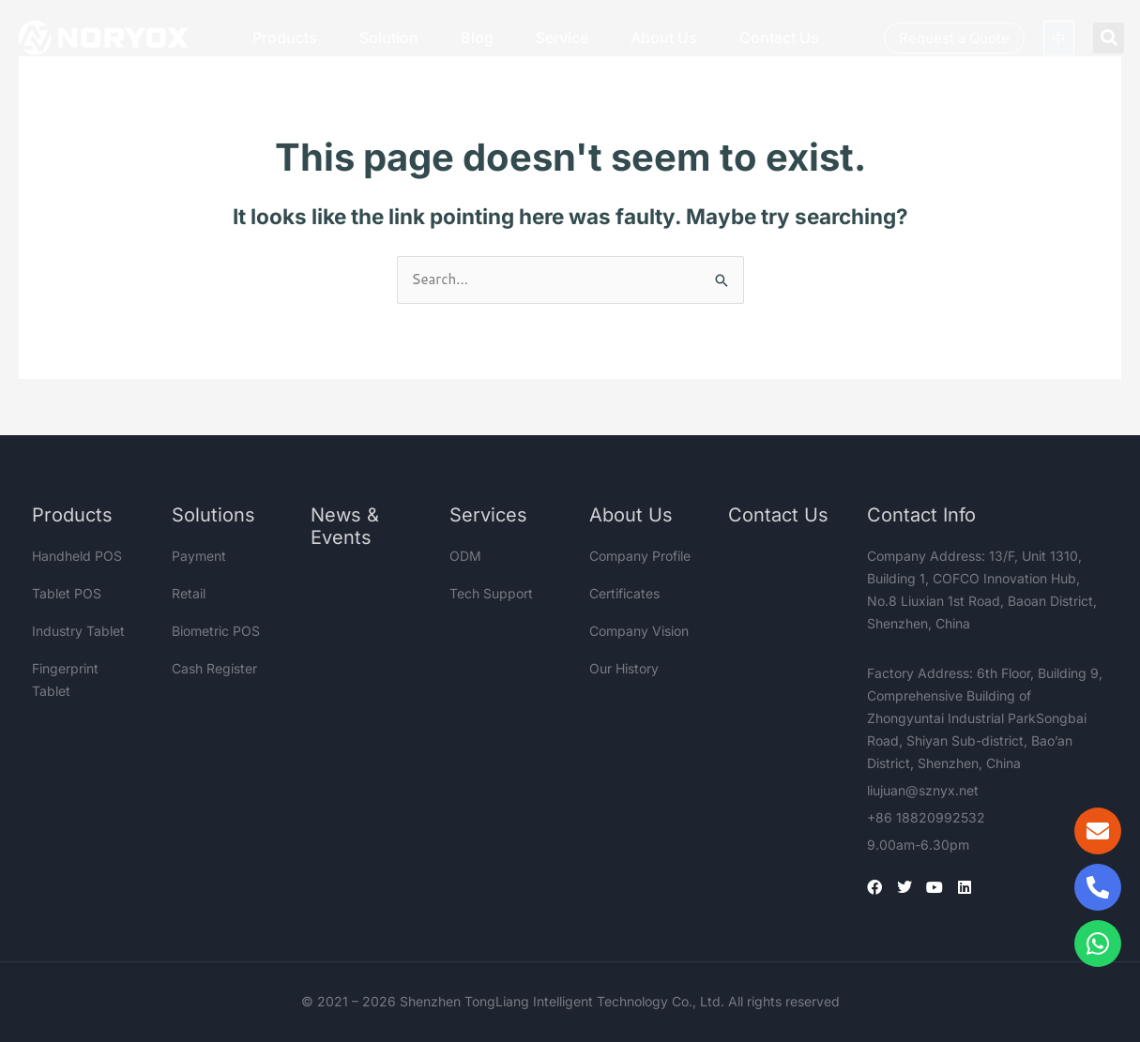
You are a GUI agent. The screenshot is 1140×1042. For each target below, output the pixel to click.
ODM (465, 556)
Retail (188, 593)
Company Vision (639, 631)
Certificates (624, 593)
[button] (1108, 38)
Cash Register (214, 668)
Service (562, 37)
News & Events (345, 526)
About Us (664, 37)
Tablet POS (66, 593)
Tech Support (491, 593)
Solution (388, 37)
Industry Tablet (78, 631)
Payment (199, 556)
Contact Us (779, 37)
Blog (477, 37)
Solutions (213, 515)
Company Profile (640, 556)
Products (284, 37)
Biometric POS (216, 631)
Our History (624, 668)
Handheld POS (77, 556)
